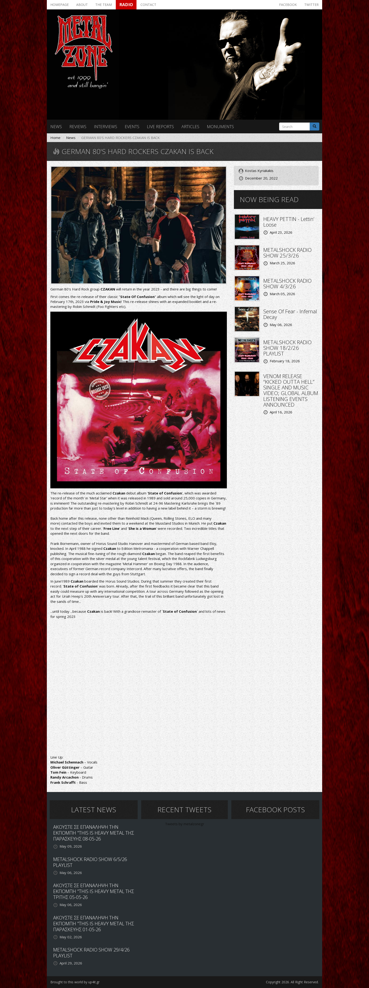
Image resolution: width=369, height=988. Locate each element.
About (82, 4)
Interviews (105, 126)
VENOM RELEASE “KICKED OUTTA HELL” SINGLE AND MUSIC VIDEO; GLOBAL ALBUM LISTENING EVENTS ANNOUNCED (290, 390)
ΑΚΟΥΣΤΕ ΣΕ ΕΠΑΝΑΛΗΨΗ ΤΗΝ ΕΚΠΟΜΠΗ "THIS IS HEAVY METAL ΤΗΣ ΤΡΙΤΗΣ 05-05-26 (93, 891)
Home (55, 137)
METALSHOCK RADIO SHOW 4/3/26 (287, 283)
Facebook (288, 4)
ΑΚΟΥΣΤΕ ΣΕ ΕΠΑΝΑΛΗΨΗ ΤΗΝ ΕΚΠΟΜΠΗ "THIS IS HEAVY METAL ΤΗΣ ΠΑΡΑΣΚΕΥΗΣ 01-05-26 (93, 924)
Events (132, 126)
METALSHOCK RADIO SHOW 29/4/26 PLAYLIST (91, 953)
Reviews (77, 126)
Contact (148, 4)
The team (103, 4)
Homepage (59, 4)
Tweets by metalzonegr (184, 823)
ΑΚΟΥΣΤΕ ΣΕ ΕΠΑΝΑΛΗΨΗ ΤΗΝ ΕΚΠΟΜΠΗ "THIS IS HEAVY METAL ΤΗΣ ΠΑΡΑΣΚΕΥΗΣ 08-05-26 (93, 833)
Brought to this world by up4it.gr (75, 982)
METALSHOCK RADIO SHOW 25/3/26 (287, 252)
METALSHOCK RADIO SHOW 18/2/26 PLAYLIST (287, 348)
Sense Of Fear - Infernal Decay (290, 314)
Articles (190, 126)
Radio (126, 4)
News (56, 126)
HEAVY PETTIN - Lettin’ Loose (288, 221)
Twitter (311, 4)
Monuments (220, 126)
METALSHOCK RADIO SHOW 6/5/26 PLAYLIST (90, 862)
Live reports (160, 126)
